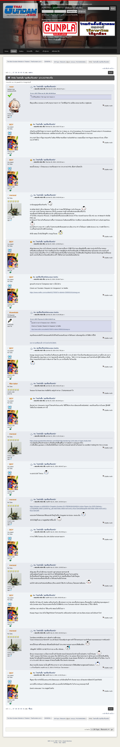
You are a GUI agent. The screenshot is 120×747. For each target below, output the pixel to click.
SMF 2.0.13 (51, 741)
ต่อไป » (112, 68)
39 (18, 72)
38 (16, 72)
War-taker (13, 384)
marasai (12, 195)
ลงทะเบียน (78, 8)
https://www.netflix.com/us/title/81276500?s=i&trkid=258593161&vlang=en (55, 292)
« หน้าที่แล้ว (105, 68)
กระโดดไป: (87, 729)
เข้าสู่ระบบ (68, 8)
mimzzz (73, 62)
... (11, 72)
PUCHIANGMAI (80, 62)
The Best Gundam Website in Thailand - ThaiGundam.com (20, 10)
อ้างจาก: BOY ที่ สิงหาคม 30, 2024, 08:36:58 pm (43, 93)
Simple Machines (67, 741)
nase (11, 87)
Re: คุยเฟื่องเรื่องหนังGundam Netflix (45, 277)
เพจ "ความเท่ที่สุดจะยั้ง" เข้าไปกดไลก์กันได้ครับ (43, 343)
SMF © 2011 (58, 741)
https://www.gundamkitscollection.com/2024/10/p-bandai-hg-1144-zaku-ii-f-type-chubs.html (60, 441)
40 (21, 72)
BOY (11, 125)
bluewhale (13, 312)
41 (23, 72)
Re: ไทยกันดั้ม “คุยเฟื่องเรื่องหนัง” (45, 87)
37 (13, 72)
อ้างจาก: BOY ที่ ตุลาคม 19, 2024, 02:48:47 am (42, 319)
